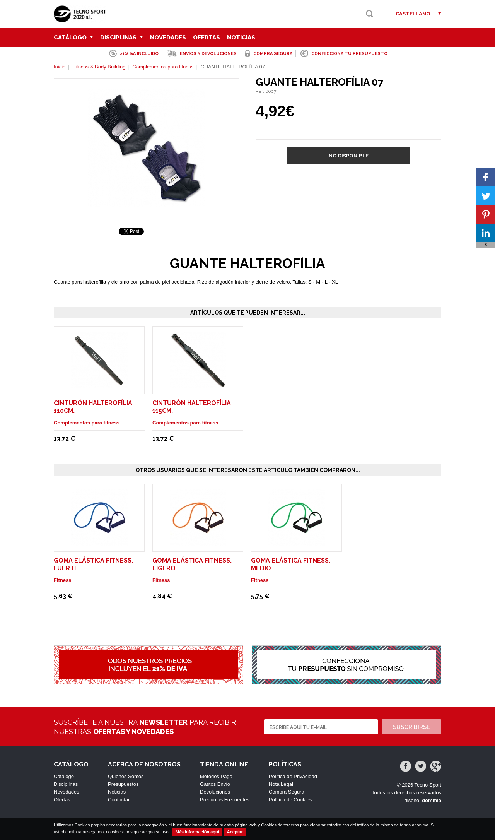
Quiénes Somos (126, 776)
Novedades (168, 37)
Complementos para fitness (162, 67)
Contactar (119, 799)
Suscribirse (411, 727)
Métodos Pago (216, 776)
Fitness (63, 580)
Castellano (413, 14)
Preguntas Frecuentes (224, 799)
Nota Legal (281, 784)
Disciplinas (121, 37)
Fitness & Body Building (98, 67)
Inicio (59, 67)
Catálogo (73, 37)
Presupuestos (123, 784)
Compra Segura (286, 792)
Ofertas (206, 37)
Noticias (241, 37)
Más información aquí (197, 832)
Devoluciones (215, 792)
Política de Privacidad (293, 776)
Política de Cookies (290, 799)
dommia (431, 800)
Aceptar (235, 832)
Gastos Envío (215, 784)
